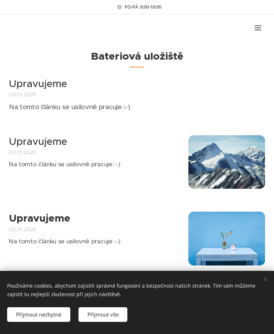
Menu (258, 27)
